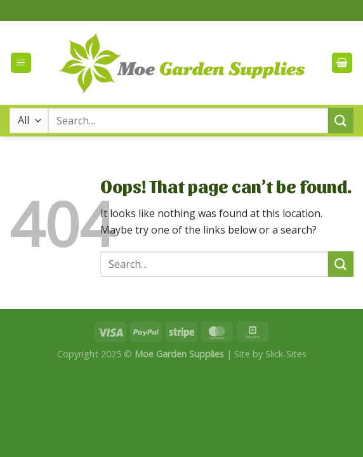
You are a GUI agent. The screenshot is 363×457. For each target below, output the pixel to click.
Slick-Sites (286, 354)
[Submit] (340, 120)
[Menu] (21, 63)
